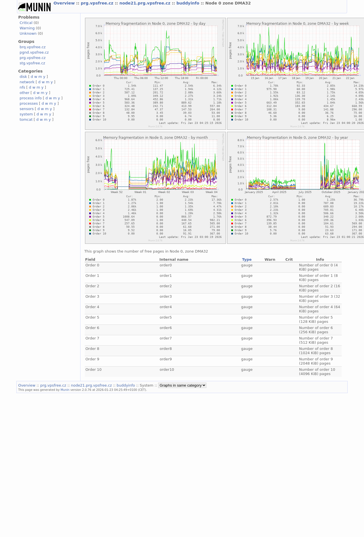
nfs (22, 87)
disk (23, 76)
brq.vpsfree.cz (32, 47)
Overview (64, 3)
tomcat (25, 119)
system (26, 114)
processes (28, 103)
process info (30, 98)
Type (247, 259)
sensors (26, 109)
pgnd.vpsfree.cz (34, 52)
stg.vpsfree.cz (32, 63)
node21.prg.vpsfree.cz (145, 3)
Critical (25, 23)
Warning (26, 28)
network (26, 82)
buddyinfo (188, 3)
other (24, 93)
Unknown (27, 33)
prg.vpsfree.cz (98, 3)
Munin (64, 389)
